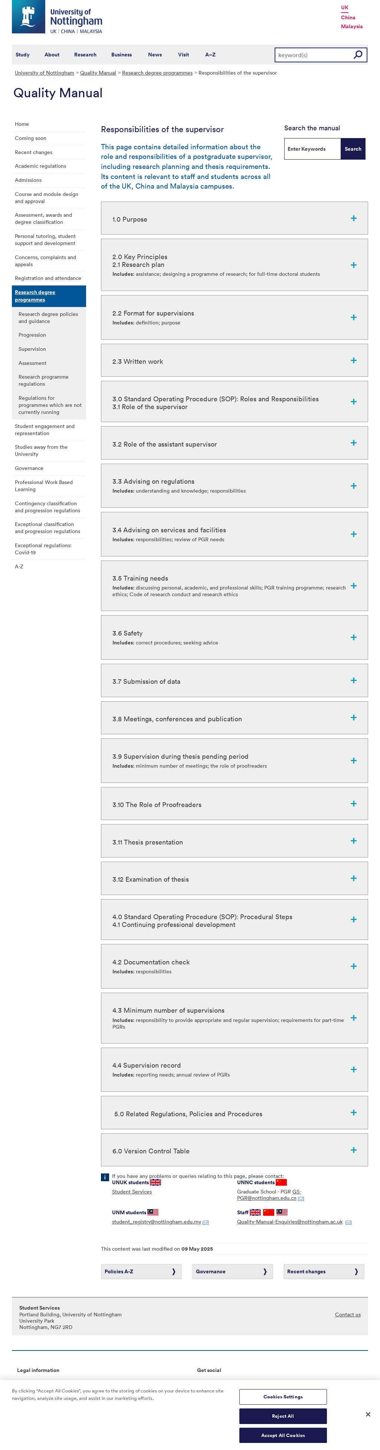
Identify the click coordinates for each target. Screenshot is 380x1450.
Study (23, 54)
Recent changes (33, 152)
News (155, 54)
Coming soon (30, 137)
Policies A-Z (119, 1271)
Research (85, 54)
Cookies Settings (283, 1399)
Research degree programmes (157, 72)
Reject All (283, 1419)
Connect (207, 1382)
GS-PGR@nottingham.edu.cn (269, 1194)
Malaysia (352, 26)
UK (344, 7)
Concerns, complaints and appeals (45, 261)
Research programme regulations (44, 380)
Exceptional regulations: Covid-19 (43, 549)
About (52, 54)
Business (121, 54)
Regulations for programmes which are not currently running (50, 404)
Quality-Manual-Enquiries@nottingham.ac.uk (290, 1221)
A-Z (19, 566)
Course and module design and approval (46, 197)
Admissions (28, 179)
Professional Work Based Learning (44, 486)
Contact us (348, 1314)
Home (22, 123)
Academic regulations (40, 165)
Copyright (29, 1382)
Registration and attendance (48, 277)
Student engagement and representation (45, 429)
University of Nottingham (44, 72)
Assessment (32, 362)
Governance (29, 467)
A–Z (210, 54)
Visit (183, 54)
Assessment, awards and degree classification (43, 218)
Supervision (32, 348)
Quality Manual (98, 72)
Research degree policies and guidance (48, 317)
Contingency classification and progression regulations (47, 507)
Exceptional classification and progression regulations (47, 527)
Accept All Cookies (283, 1438)
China (348, 17)
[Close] (368, 1417)
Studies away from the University (41, 450)
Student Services (132, 1191)
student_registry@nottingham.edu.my (156, 1221)
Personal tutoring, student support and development (45, 239)
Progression (32, 334)
